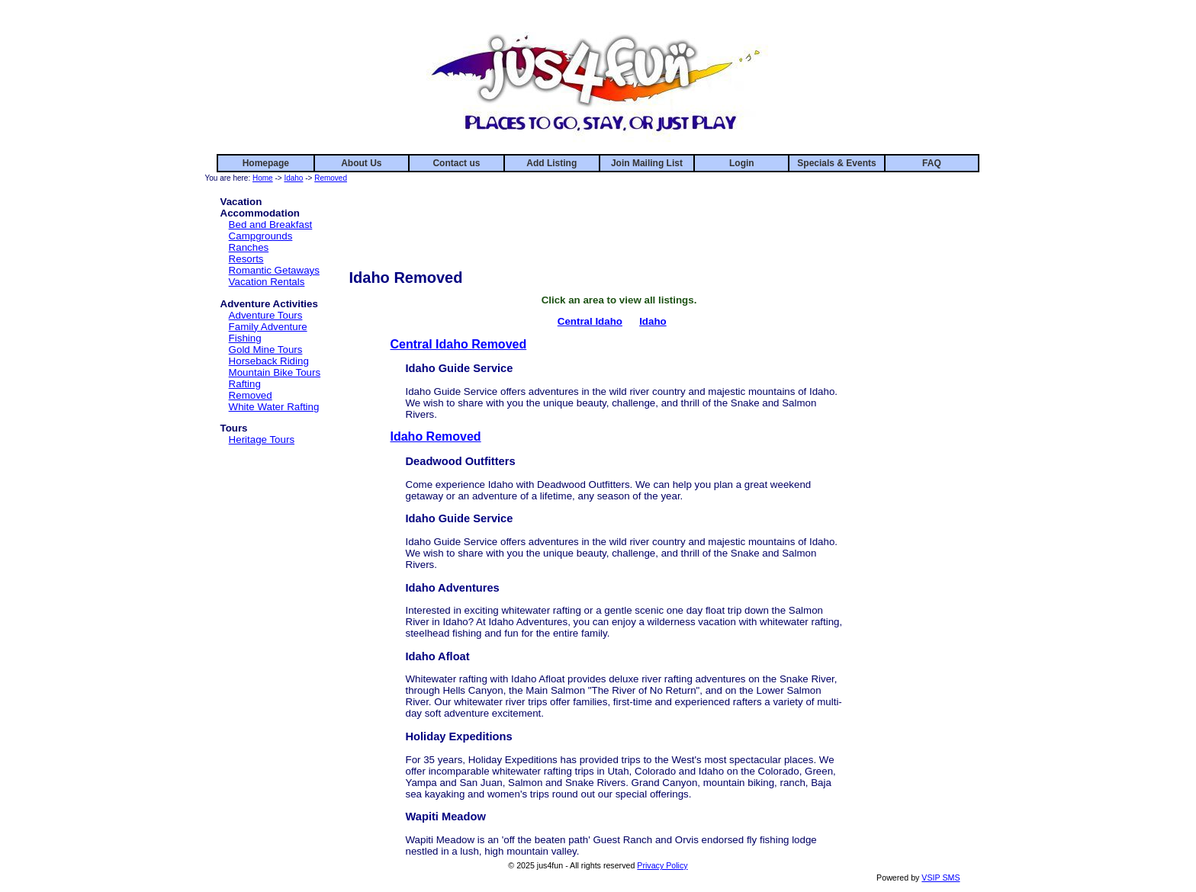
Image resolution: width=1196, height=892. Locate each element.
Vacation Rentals (267, 281)
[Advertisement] (619, 219)
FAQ (931, 163)
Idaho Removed (436, 436)
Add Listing (551, 163)
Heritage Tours (261, 439)
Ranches (249, 247)
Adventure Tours (266, 315)
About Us (361, 163)
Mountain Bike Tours (275, 372)
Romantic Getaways (274, 270)
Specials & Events (836, 163)
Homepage (266, 163)
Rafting (245, 384)
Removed (330, 178)
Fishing (245, 338)
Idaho (293, 178)
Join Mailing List (647, 163)
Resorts (246, 259)
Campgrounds (261, 236)
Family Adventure (268, 326)
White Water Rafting (274, 406)
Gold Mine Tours (266, 349)
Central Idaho (590, 321)
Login (741, 163)
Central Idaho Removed (459, 344)
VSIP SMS (940, 877)
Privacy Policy (662, 865)
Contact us (456, 163)
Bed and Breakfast (271, 224)
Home (262, 178)
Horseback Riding (269, 361)
